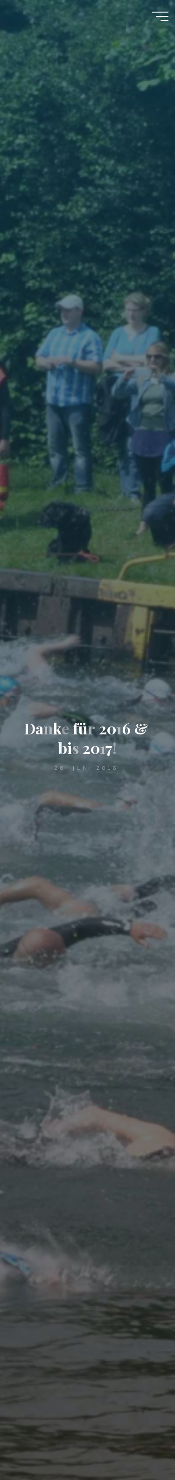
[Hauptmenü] (160, 16)
